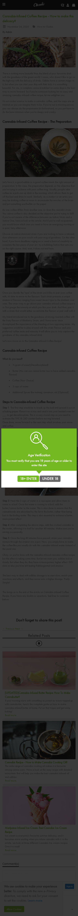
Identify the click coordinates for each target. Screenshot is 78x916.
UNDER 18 (50, 478)
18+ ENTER (28, 478)
